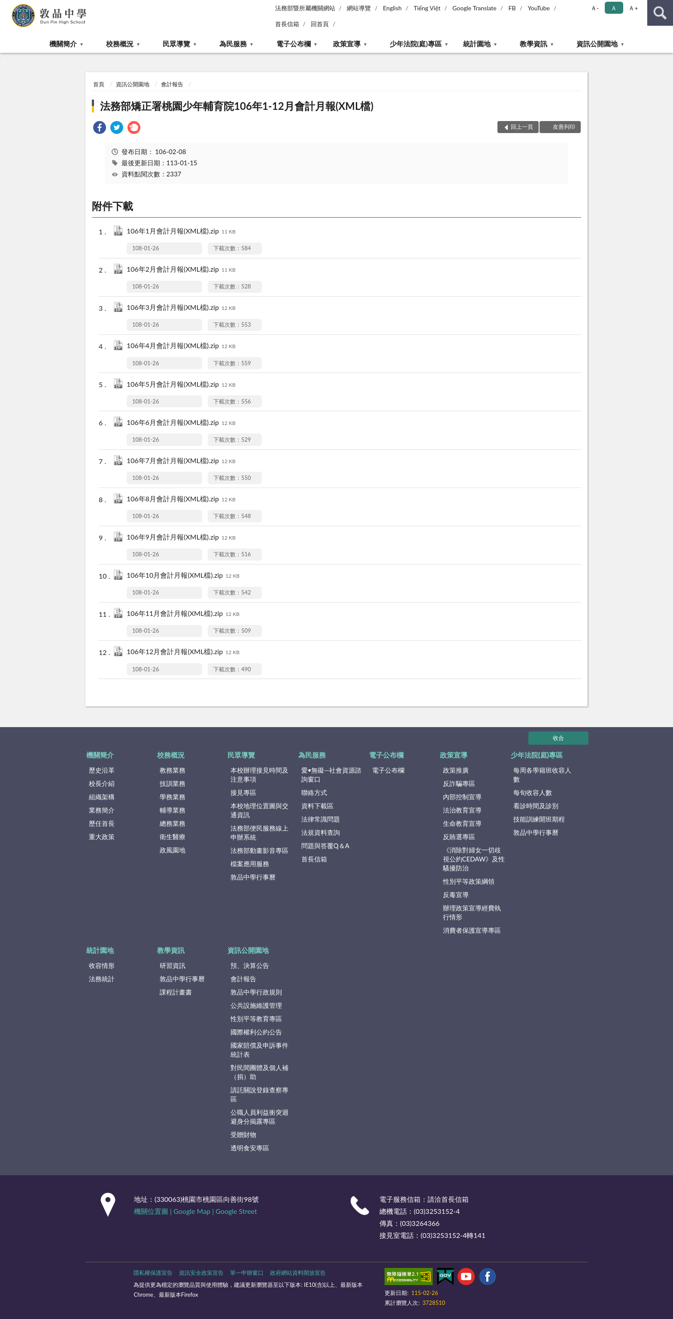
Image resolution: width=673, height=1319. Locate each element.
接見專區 (243, 792)
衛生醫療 (172, 836)
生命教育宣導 (462, 823)
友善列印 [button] (564, 126)
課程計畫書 (176, 992)
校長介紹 (102, 783)
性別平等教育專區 (256, 1018)
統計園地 (477, 43)
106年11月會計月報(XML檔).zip (183, 614)
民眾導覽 (176, 43)
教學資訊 (533, 43)
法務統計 (102, 978)
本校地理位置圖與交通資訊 (259, 810)
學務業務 (172, 796)
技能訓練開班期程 (539, 819)
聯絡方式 (314, 792)
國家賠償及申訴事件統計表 (259, 1049)
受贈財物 (243, 1134)
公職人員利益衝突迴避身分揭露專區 (259, 1116)
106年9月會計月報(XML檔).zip (181, 538)
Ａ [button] (614, 8)
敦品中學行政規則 (256, 992)
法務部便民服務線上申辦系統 (259, 832)
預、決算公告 (249, 965)
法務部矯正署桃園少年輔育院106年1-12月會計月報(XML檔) (236, 106)
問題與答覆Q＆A (325, 845)
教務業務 (172, 770)
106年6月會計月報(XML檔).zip (181, 423)
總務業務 (172, 823)
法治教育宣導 (462, 810)
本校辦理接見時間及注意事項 (259, 774)
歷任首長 (102, 823)
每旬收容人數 (532, 792)
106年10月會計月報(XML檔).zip (183, 576)
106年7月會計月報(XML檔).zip (181, 461)
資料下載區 (317, 806)
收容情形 (102, 965)
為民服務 (233, 43)
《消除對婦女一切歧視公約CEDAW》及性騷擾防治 (474, 859)
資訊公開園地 (597, 43)
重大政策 (102, 836)
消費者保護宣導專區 (472, 930)
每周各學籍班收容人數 (542, 774)
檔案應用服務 (249, 863)
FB (512, 8)
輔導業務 (172, 810)
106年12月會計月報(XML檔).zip (183, 652)
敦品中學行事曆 (253, 877)
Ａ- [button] (595, 8)
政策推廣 (456, 770)
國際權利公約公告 (256, 1032)
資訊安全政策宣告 (201, 1272)
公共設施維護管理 (256, 1005)
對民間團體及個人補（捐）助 (259, 1072)
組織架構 (102, 796)
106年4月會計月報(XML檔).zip (181, 346)
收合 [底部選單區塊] (558, 737)
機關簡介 (63, 43)
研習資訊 (172, 965)
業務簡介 (102, 810)
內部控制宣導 (462, 796)
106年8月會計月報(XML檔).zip (181, 499)
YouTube (538, 8)
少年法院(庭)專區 (416, 43)
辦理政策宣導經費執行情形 (472, 912)
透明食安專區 (249, 1148)
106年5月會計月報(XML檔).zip (181, 385)
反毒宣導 (456, 894)
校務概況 (119, 43)
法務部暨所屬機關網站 (305, 8)
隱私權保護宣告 (153, 1272)
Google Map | (194, 1211)
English (392, 8)
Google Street (236, 1211)
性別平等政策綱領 (468, 881)
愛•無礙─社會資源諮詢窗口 (331, 774)
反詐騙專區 (459, 783)
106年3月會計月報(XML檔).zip (181, 308)
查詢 (660, 13)
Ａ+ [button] (633, 8)
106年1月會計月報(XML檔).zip (181, 232)
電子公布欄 (293, 43)
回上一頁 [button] (522, 126)
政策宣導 (347, 43)
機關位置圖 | (153, 1211)
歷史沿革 (102, 770)
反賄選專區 (459, 836)
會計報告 (172, 84)
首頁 (98, 84)
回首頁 (320, 23)
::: (7, 6)
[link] (99, 128)
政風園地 (172, 850)
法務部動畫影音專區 (259, 850)
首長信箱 (287, 23)
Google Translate (474, 8)
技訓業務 (172, 783)
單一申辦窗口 (247, 1272)
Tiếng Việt (427, 8)
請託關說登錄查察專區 (259, 1094)
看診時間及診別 (535, 806)
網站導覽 (359, 8)
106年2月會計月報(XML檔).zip (181, 270)
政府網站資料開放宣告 (298, 1272)
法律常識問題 (320, 819)
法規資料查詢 (320, 832)
